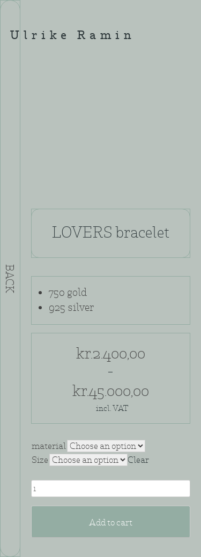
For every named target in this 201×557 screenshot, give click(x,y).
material (49, 446)
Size (40, 460)
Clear (138, 460)
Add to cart (110, 522)
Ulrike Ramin (72, 36)
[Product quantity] (111, 488)
